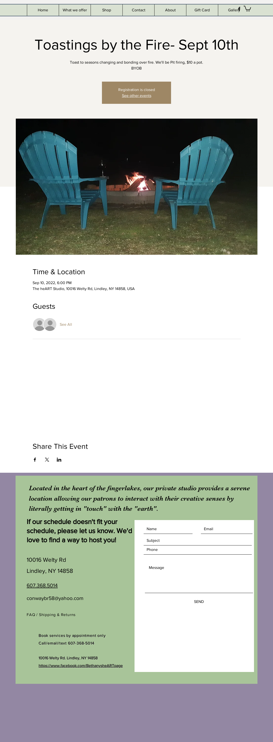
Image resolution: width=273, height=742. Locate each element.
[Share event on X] (47, 460)
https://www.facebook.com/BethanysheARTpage (81, 666)
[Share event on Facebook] (35, 460)
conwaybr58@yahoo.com (55, 598)
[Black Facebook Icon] (239, 9)
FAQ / (33, 615)
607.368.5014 (42, 585)
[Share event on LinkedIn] (59, 460)
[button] (247, 8)
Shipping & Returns (58, 615)
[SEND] (198, 601)
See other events (136, 95)
